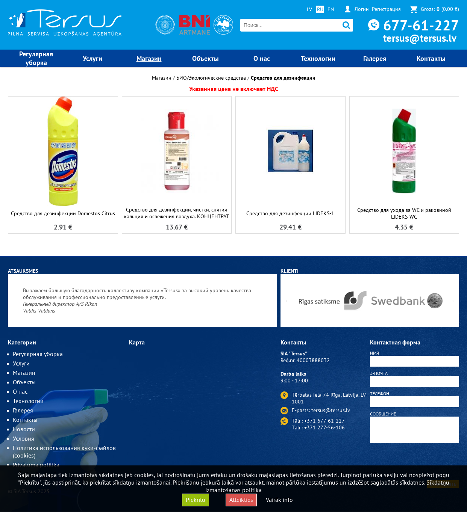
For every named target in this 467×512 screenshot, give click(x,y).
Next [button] (451, 300)
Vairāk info (279, 499)
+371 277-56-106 (324, 427)
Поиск (346, 25)
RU (320, 9)
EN (331, 9)
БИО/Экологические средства (211, 77)
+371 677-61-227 (324, 420)
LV (309, 9)
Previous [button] (288, 300)
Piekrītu (195, 499)
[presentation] (414, 462)
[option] (142, 300)
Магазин (161, 77)
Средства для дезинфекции (283, 77)
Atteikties (241, 499)
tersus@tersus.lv (419, 38)
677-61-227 (421, 25)
